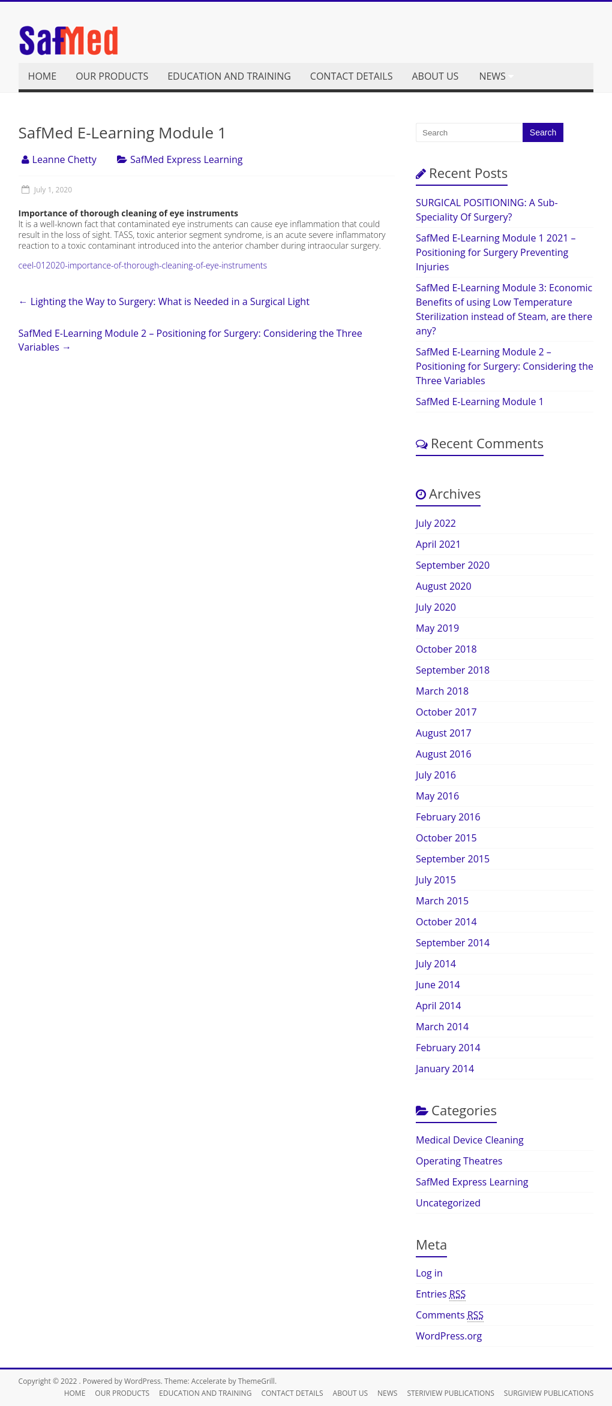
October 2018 (446, 649)
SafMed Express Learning (186, 159)
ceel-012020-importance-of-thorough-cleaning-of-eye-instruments (143, 265)
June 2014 (438, 984)
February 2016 (448, 816)
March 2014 (442, 1026)
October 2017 (446, 712)
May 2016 (437, 795)
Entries (441, 1294)
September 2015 (453, 858)
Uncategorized (448, 1202)
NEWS (492, 76)
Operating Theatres (459, 1160)
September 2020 (453, 565)
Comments (450, 1315)
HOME (42, 76)
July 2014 (436, 963)
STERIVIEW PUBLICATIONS (450, 1393)
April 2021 (438, 544)
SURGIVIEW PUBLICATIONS (549, 1393)
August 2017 (444, 733)
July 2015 (436, 879)
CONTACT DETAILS (351, 76)
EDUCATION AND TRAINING (229, 76)
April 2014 (438, 1005)
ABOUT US (435, 76)
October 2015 (446, 837)
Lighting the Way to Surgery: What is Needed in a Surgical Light (164, 301)
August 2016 (444, 754)
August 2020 (444, 586)
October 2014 (446, 921)
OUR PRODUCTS (112, 76)
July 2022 (436, 523)
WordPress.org (449, 1335)
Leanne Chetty (64, 159)
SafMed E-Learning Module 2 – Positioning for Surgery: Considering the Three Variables (190, 340)
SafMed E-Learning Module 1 (480, 401)
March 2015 (442, 900)
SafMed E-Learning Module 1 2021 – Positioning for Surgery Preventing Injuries (496, 252)
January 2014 (445, 1068)
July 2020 (436, 607)
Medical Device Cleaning (470, 1139)
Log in (429, 1273)
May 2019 (437, 628)
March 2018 (442, 691)
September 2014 (453, 942)
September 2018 (453, 670)
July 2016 (436, 775)
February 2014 (448, 1047)
